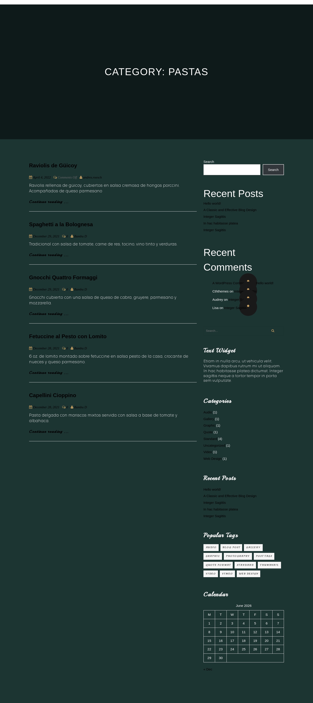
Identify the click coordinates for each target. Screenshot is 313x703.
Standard (210, 439)
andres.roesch (92, 177)
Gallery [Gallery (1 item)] (253, 547)
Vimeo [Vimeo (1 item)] (227, 573)
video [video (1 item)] (211, 573)
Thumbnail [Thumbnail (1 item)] (269, 565)
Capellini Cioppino (52, 395)
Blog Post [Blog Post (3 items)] (231, 547)
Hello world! (212, 203)
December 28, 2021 (46, 348)
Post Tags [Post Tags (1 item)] (264, 556)
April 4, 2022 (42, 177)
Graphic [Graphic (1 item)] (213, 556)
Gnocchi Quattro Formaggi (63, 277)
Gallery (208, 419)
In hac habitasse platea (220, 223)
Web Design (212, 458)
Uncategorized (214, 445)
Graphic (209, 425)
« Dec (207, 669)
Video (207, 452)
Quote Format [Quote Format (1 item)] (218, 565)
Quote (208, 432)
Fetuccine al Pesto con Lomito (68, 336)
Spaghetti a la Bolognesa (61, 224)
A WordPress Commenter (231, 283)
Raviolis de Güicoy (53, 165)
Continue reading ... (49, 201)
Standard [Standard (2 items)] (245, 565)
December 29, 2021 (46, 236)
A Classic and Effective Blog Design (229, 210)
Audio (207, 412)
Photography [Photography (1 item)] (238, 556)
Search (208, 162)
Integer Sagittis (214, 216)
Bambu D (80, 236)
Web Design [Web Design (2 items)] (248, 573)
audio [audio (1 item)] (211, 547)
